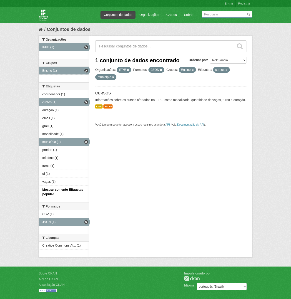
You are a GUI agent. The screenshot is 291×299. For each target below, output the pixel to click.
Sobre (188, 15)
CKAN (192, 278)
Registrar (244, 3)
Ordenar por (198, 60)
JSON (108, 106)
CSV (99, 106)
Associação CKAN (52, 285)
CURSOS (103, 93)
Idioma (189, 285)
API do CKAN (48, 279)
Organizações (149, 15)
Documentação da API (190, 124)
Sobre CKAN (48, 273)
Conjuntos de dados (118, 15)
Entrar (229, 3)
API (168, 124)
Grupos (171, 15)
